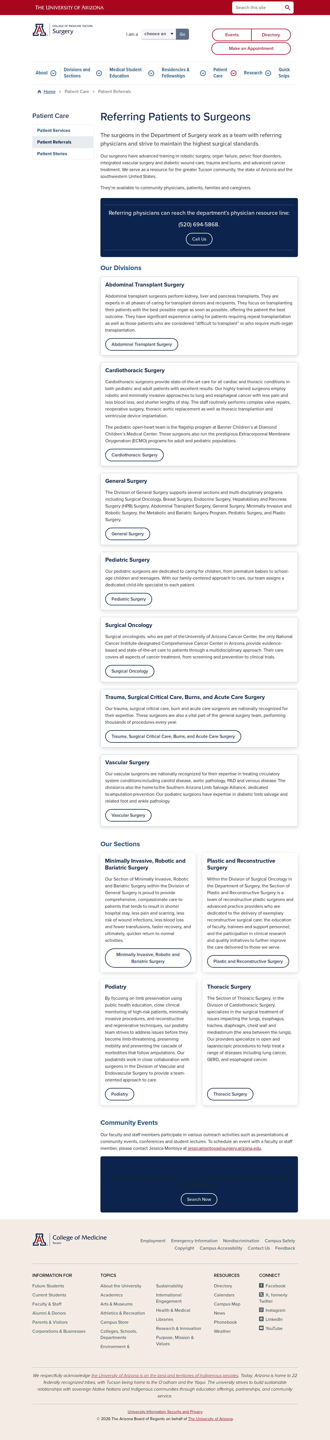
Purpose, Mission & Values (175, 1341)
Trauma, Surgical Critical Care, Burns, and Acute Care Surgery (173, 736)
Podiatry (119, 1094)
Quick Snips (284, 73)
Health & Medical (173, 1310)
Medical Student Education (126, 73)
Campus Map (227, 1304)
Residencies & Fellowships (176, 73)
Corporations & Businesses (58, 1331)
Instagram (275, 1310)
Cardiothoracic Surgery (134, 455)
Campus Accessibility (221, 1248)
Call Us (199, 239)
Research (253, 73)
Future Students (48, 1286)
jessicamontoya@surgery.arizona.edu (224, 1148)
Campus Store (114, 1322)
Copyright (184, 1248)
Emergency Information (194, 1241)
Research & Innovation (178, 1328)
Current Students (49, 1295)
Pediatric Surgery (129, 599)
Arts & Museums (116, 1304)
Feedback (285, 1248)
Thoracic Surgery (230, 1094)
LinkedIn (274, 1319)
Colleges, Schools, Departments (118, 1334)
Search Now (199, 1199)
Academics (111, 1295)
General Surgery (128, 534)
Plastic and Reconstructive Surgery (248, 961)
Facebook (275, 1286)
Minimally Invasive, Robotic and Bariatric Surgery (148, 958)
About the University (120, 1286)
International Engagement (169, 1298)
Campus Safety (280, 1241)
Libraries (164, 1319)
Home (50, 91)
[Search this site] (257, 7)
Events (232, 35)
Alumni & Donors (49, 1313)
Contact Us (259, 1248)
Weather (222, 1331)
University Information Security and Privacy (165, 1411)
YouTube (274, 1328)
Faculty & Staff (46, 1304)
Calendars (224, 1295)
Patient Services (53, 130)
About (42, 73)
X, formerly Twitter (273, 1298)
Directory (271, 35)
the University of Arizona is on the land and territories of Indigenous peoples (164, 1375)
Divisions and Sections (77, 73)
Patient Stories (52, 154)
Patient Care (220, 73)
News (219, 1313)
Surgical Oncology (130, 671)
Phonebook (225, 1322)
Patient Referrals (54, 142)
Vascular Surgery (128, 815)
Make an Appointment (251, 48)
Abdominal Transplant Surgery (142, 344)
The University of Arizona (210, 1418)
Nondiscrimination (241, 1241)
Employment (152, 1241)
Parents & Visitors (50, 1322)
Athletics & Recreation (122, 1313)
